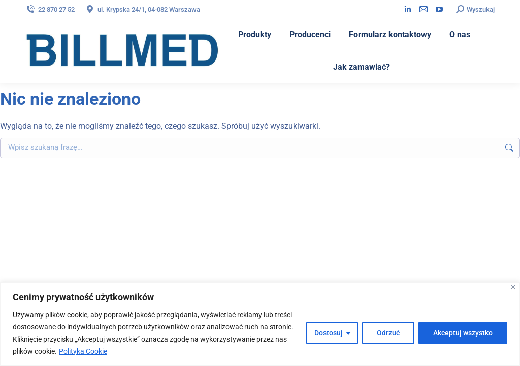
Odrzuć (388, 333)
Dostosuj (328, 333)
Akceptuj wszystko (463, 333)
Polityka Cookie (83, 351)
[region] (260, 324)
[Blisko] (513, 287)
